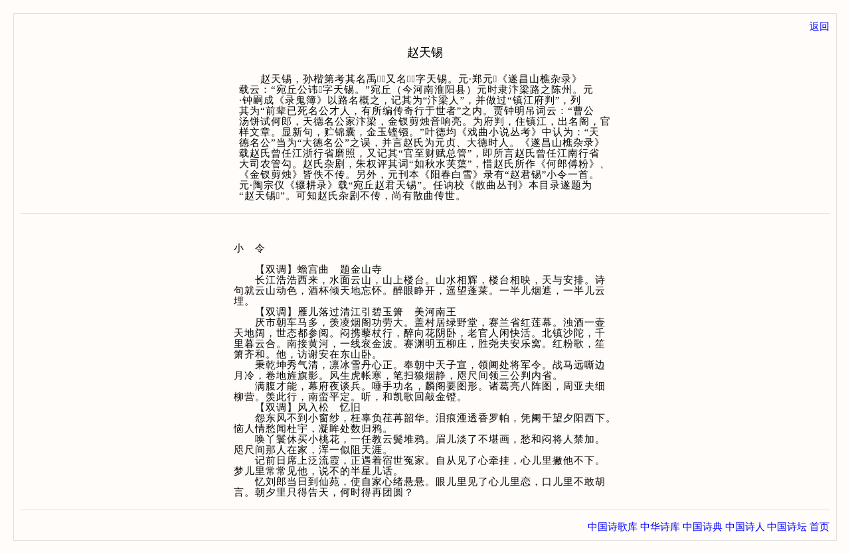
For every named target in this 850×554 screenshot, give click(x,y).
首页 (819, 526)
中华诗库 (660, 526)
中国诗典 (702, 526)
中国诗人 (745, 526)
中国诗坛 (787, 526)
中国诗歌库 (613, 526)
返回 (819, 26)
